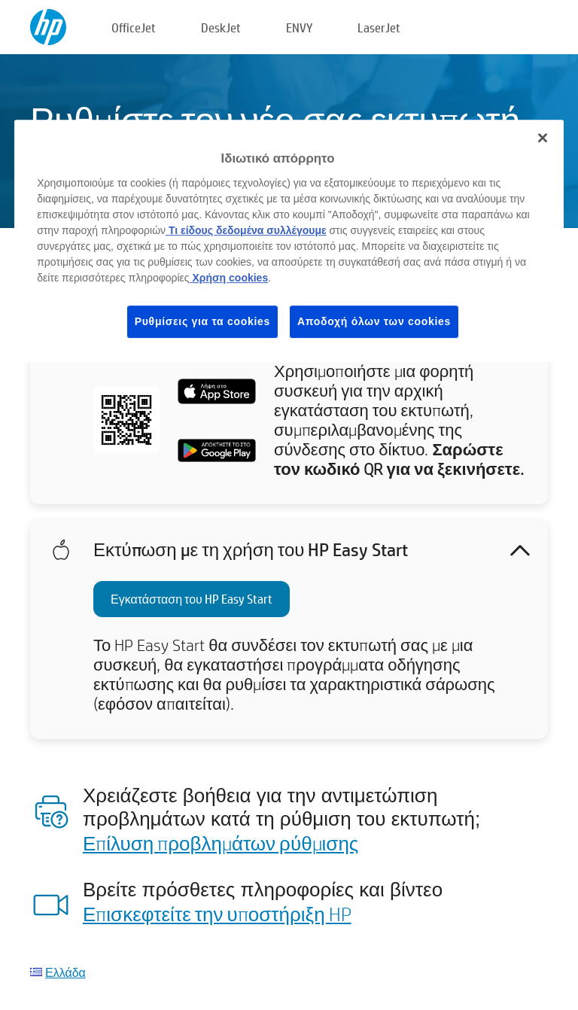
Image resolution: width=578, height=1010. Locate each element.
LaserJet (378, 27)
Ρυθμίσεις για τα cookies (202, 321)
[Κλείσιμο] (542, 137)
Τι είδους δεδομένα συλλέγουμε (246, 230)
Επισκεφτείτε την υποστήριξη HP (217, 914)
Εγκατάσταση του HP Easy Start (191, 598)
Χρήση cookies (229, 278)
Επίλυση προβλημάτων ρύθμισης (220, 843)
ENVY (299, 27)
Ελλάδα (65, 972)
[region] (289, 241)
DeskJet (221, 27)
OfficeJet (133, 27)
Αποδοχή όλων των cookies (374, 321)
